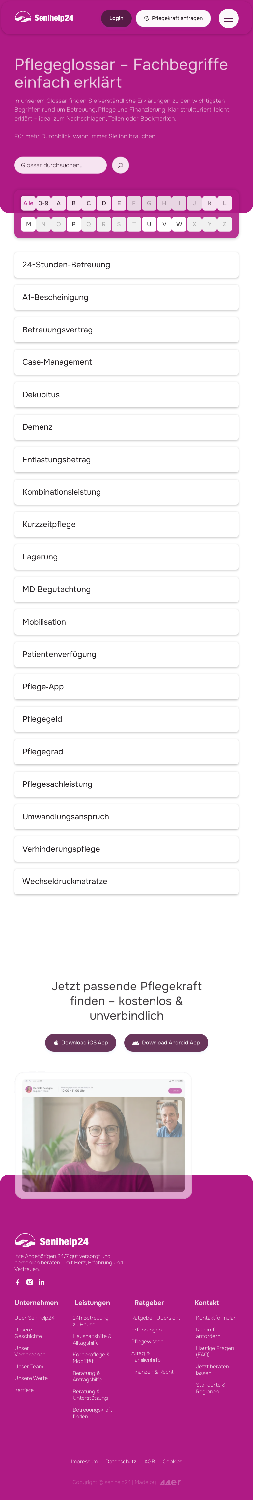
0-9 (43, 217)
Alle (28, 217)
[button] (229, 18)
